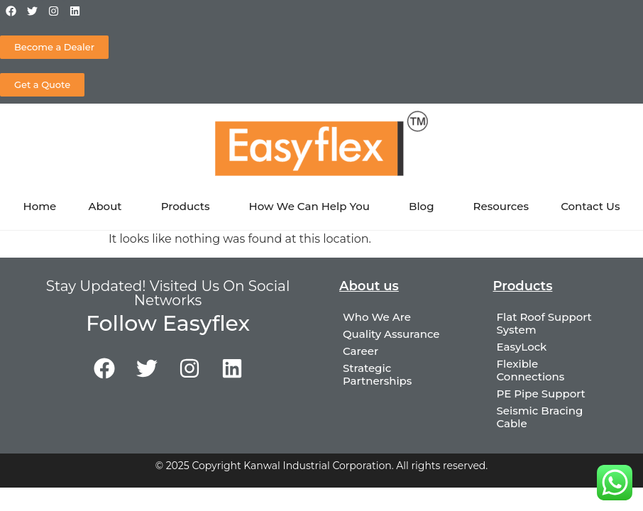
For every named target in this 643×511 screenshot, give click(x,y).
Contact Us (590, 206)
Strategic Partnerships (377, 374)
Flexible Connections (531, 370)
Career (360, 351)
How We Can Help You (313, 206)
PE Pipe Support (541, 393)
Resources (501, 206)
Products (189, 206)
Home (40, 206)
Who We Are (377, 317)
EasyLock (522, 346)
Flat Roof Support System (544, 323)
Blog (425, 206)
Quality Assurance (391, 334)
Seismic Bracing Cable (540, 417)
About (108, 206)
